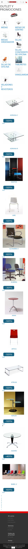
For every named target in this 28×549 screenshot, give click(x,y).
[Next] (1, 509)
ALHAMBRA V (14, 249)
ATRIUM (14, 382)
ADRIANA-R (14, 149)
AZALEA (14, 416)
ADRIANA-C (14, 115)
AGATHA (14, 182)
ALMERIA (14, 282)
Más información (19, 547)
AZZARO (14, 451)
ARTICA (14, 349)
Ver (3, 123)
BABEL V (14, 484)
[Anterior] (1, 495)
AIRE (14, 215)
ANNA (14, 315)
